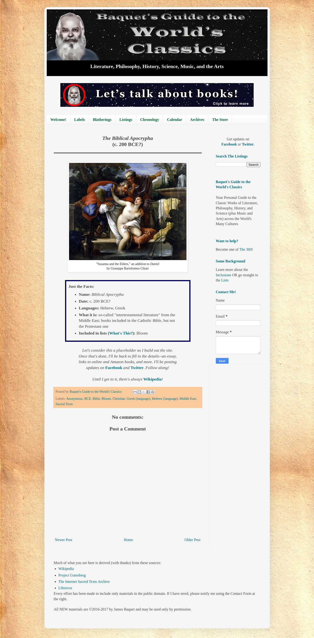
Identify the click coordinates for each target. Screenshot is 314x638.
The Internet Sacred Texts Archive (84, 582)
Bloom (106, 398)
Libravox (65, 588)
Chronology (149, 120)
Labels (79, 120)
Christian (118, 398)
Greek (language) (138, 398)
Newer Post (63, 540)
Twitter (137, 367)
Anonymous (74, 398)
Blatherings (102, 120)
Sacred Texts (64, 404)
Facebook (114, 367)
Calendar (174, 120)
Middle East (188, 398)
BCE (87, 398)
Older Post (193, 540)
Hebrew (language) (165, 398)
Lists (225, 280)
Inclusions (223, 275)
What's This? (121, 333)
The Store (220, 120)
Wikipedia (66, 569)
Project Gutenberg (72, 575)
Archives (197, 120)
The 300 (245, 249)
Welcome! (58, 120)
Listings (126, 120)
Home (128, 540)
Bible (96, 398)
